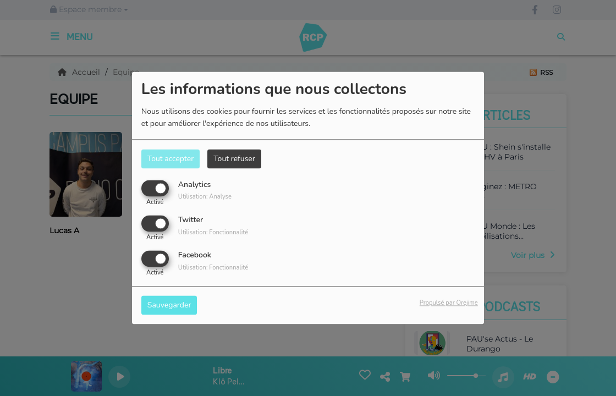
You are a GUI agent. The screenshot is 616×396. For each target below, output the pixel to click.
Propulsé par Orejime (449, 303)
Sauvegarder (169, 305)
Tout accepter (170, 158)
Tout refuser (234, 158)
